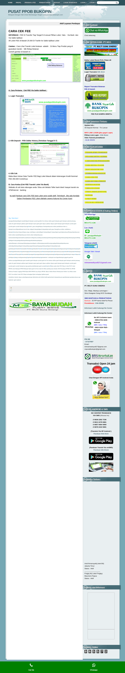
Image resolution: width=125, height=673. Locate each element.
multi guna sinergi (34, 226)
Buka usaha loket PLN (56, 266)
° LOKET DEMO (90, 199)
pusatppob (31, 254)
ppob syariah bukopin (18, 226)
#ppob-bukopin (14, 240)
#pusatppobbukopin (32, 246)
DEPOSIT (57, 3)
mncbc (48, 266)
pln (40, 277)
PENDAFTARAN (44, 3)
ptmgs (55, 248)
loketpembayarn (58, 277)
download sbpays (17, 232)
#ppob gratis (58, 232)
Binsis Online (49, 271)
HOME (10, 3)
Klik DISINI (99, 303)
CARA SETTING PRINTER (96, 181)
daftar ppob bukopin (53, 221)
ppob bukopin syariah (67, 223)
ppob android (17, 280)
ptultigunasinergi (59, 254)
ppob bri (44, 260)
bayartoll (13, 254)
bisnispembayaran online (49, 226)
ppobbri (40, 221)
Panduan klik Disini (101, 450)
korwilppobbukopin (59, 257)
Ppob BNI (28, 271)
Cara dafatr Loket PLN (17, 274)
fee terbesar (45, 221)
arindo (45, 248)
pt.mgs (26, 266)
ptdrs (52, 251)
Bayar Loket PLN (67, 266)
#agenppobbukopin (42, 246)
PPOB (44, 271)
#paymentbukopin (44, 237)
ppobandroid (44, 257)
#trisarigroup (50, 243)
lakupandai (72, 251)
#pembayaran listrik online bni (28, 235)
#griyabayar (65, 232)
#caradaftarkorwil (27, 237)
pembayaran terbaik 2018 (53, 268)
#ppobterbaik (19, 237)
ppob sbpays (42, 223)
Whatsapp (93, 667)
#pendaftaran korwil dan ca (23, 229)
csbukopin (50, 257)
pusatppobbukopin (13, 221)
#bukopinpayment (28, 243)
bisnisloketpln (46, 251)
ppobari (30, 257)
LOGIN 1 (83, 3)
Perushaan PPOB (64, 268)
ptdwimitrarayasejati (59, 251)
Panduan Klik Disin (101, 434)
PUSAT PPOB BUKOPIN (29, 11)
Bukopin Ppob (27, 268)
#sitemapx (21, 243)
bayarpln (19, 254)
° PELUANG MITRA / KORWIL (96, 156)
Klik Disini (104, 135)
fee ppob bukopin (16, 223)
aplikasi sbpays (50, 223)
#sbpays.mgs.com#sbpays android (31, 232)
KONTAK (89, 195)
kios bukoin (15, 277)
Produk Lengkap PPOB (19, 271)
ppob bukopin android (65, 221)
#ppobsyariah (35, 237)
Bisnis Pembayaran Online (60, 271)
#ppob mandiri (22, 221)
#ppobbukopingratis (71, 237)
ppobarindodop (36, 257)
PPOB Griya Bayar (36, 271)
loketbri (18, 248)
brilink (29, 248)
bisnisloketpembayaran (36, 251)
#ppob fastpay (51, 232)
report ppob (36, 223)
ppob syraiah (42, 266)
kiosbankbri (24, 248)
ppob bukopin (58, 223)
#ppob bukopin (35, 229)
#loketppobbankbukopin (32, 240)
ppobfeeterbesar (16, 251)
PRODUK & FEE (30, 3)
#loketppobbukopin (54, 237)
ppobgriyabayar (74, 277)
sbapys (73, 254)
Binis (45, 268)
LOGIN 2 (93, 3)
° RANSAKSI (96, 152)
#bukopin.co (15, 243)
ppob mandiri (26, 260)
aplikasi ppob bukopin (27, 223)
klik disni (101, 72)
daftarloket (35, 277)
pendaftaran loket (61, 226)
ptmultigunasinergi (62, 248)
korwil (15, 229)
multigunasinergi (72, 248)
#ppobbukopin (63, 237)
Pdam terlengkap (28, 274)
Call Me (31, 667)
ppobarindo (50, 248)
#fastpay (70, 232)
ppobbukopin (67, 254)
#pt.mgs (26, 226)
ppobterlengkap (25, 251)
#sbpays (41, 226)
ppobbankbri (35, 248)
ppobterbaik (51, 277)
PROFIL (18, 3)
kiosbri (41, 248)
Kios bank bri (40, 268)
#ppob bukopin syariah (32, 221)
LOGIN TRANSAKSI (70, 3)
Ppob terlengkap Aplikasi (39, 274)
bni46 (66, 251)
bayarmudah (25, 254)
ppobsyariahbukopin (33, 266)
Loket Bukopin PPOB (18, 268)
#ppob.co (35, 243)
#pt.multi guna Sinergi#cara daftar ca (56, 229)
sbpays (77, 254)
